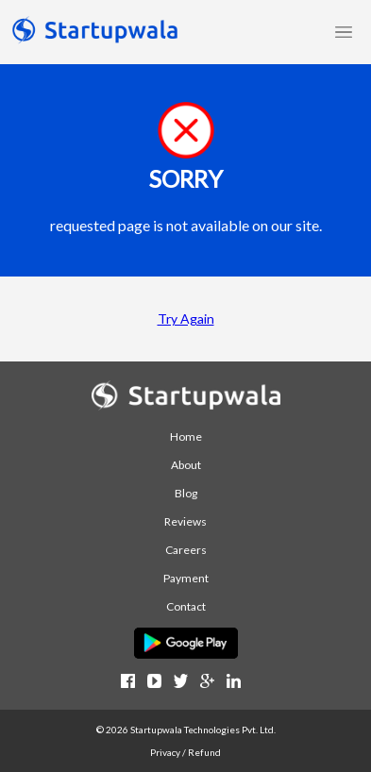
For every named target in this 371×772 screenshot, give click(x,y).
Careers (186, 550)
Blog (186, 493)
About (186, 465)
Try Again (186, 318)
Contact (186, 606)
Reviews (185, 521)
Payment (186, 578)
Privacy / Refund (185, 752)
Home (186, 436)
